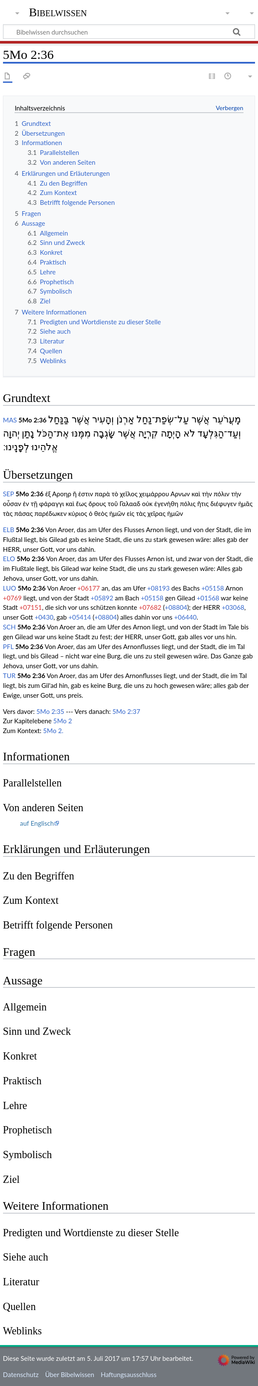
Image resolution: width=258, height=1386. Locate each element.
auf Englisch (37, 823)
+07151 (31, 607)
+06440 (185, 617)
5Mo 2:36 (32, 420)
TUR (9, 675)
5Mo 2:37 (126, 711)
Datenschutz (21, 1374)
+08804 (176, 607)
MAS (10, 420)
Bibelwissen (58, 12)
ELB (8, 529)
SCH (9, 627)
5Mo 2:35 (50, 711)
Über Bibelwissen (69, 1374)
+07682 (150, 607)
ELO (9, 558)
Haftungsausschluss (129, 1374)
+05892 (102, 598)
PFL (8, 646)
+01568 (208, 598)
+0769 (12, 598)
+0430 (44, 617)
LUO (9, 588)
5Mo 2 (62, 721)
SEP (8, 494)
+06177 (88, 588)
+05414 (79, 617)
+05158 (212, 588)
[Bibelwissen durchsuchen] (129, 31)
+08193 (158, 588)
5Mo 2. (53, 730)
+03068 (233, 607)
